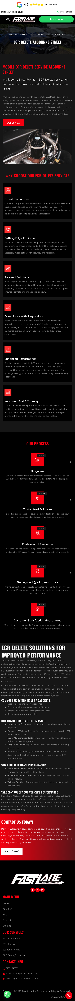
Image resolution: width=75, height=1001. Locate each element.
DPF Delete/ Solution (14, 955)
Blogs (5, 914)
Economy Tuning (11, 949)
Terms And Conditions (60, 996)
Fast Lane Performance (20, 34)
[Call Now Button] (68, 995)
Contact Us (8, 920)
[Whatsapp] (7, 994)
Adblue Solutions (11, 938)
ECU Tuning (9, 944)
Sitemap (7, 925)
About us (7, 908)
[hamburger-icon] (8, 19)
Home (6, 903)
